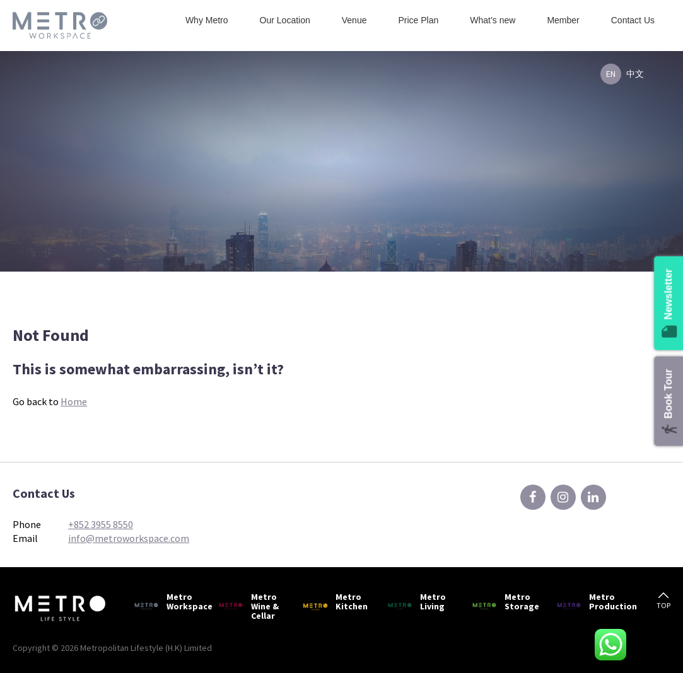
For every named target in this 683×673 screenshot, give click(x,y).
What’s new (492, 20)
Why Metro (206, 20)
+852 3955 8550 (100, 524)
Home (74, 401)
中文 (635, 73)
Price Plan (418, 20)
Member (563, 20)
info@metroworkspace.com (128, 538)
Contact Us (633, 20)
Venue (354, 20)
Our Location (285, 20)
